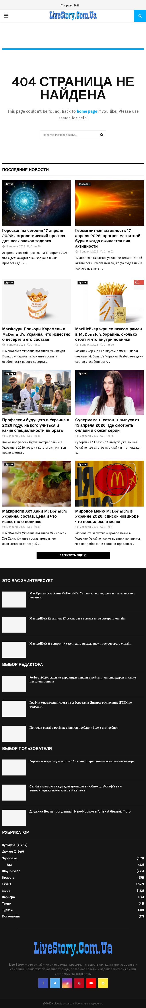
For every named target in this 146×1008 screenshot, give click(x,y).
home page (87, 111)
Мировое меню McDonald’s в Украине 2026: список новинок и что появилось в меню (107, 516)
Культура (9, 845)
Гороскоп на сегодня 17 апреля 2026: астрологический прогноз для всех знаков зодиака (33, 235)
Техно (6, 903)
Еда (9, 865)
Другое (9, 184)
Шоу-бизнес (11, 871)
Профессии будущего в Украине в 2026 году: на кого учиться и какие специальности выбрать (35, 425)
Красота (8, 878)
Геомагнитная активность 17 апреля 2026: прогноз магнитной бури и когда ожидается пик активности (107, 238)
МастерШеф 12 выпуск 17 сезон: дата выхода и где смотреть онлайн (77, 618)
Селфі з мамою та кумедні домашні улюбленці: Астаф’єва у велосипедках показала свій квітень (75, 788)
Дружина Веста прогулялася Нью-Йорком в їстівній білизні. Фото (80, 811)
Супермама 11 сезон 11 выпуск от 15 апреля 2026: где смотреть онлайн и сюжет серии (107, 425)
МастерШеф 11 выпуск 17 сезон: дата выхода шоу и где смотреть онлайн (80, 643)
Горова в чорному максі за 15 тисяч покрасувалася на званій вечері (81, 761)
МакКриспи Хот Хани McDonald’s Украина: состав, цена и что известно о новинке (34, 516)
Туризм (7, 910)
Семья (6, 884)
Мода (6, 891)
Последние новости (25, 169)
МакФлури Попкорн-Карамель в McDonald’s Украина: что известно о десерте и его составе (36, 334)
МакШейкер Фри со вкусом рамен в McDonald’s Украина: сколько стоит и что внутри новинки (108, 334)
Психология (11, 916)
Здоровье (84, 184)
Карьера (10, 373)
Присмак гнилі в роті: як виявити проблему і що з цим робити (73, 728)
